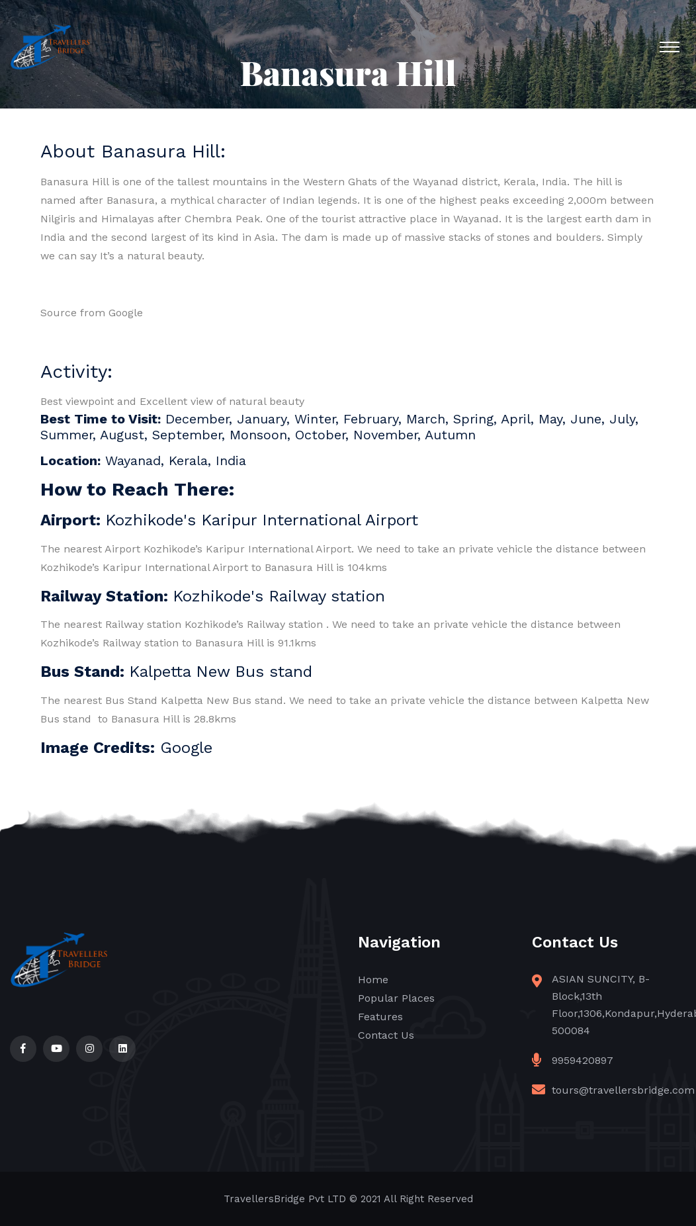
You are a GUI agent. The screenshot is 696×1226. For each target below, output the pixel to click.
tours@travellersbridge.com (623, 1090)
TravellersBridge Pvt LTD (285, 1199)
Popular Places (396, 998)
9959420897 (582, 1060)
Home (373, 979)
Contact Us (386, 1035)
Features (380, 1016)
